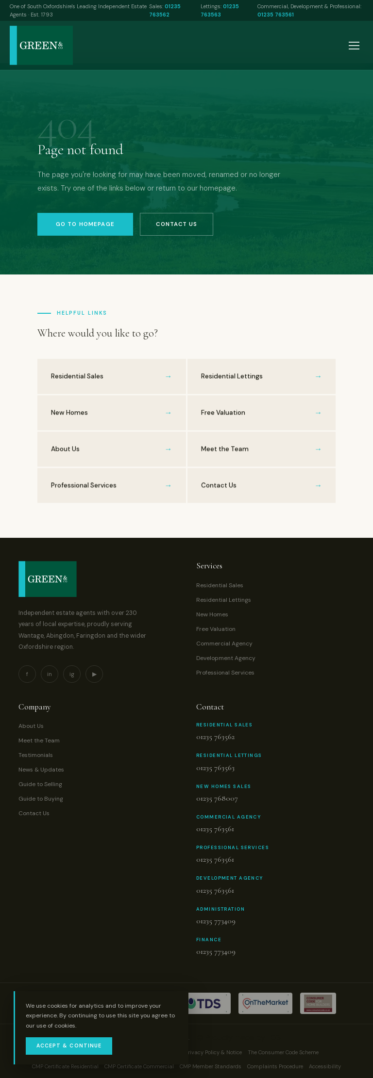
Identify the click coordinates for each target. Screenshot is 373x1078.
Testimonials (35, 755)
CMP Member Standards (210, 1066)
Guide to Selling (40, 784)
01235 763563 (215, 767)
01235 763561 (275, 14)
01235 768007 (217, 798)
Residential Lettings (223, 600)
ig (71, 674)
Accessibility (325, 1066)
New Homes (212, 614)
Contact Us (176, 224)
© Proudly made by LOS (239, 1037)
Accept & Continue (69, 1046)
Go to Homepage (85, 224)
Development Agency (225, 658)
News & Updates (41, 769)
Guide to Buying (40, 799)
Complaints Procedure (275, 1066)
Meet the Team (39, 740)
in (49, 674)
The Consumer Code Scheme (283, 1052)
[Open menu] (354, 45)
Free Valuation (216, 629)
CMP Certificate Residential (65, 1066)
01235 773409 (216, 921)
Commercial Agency (224, 643)
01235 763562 (215, 736)
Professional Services (225, 672)
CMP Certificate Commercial (139, 1066)
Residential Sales (219, 585)
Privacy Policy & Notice (213, 1052)
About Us (31, 726)
